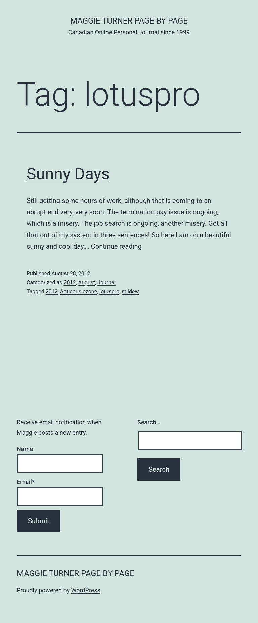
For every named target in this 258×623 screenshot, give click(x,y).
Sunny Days (68, 173)
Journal (106, 282)
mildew (130, 291)
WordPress (85, 590)
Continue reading (116, 246)
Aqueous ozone (78, 291)
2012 (69, 282)
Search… (149, 422)
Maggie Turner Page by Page (129, 21)
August (86, 282)
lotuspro (109, 291)
